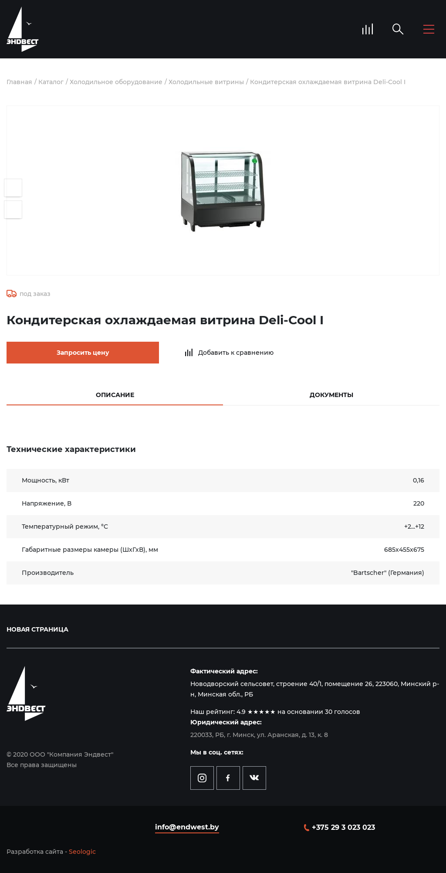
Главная (19, 82)
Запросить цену (83, 353)
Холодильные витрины (206, 82)
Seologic (82, 852)
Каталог (51, 82)
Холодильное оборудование (116, 82)
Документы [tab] (331, 395)
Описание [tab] (115, 395)
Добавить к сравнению (236, 353)
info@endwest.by (187, 827)
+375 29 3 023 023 (343, 827)
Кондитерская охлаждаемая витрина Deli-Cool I (327, 82)
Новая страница (37, 629)
